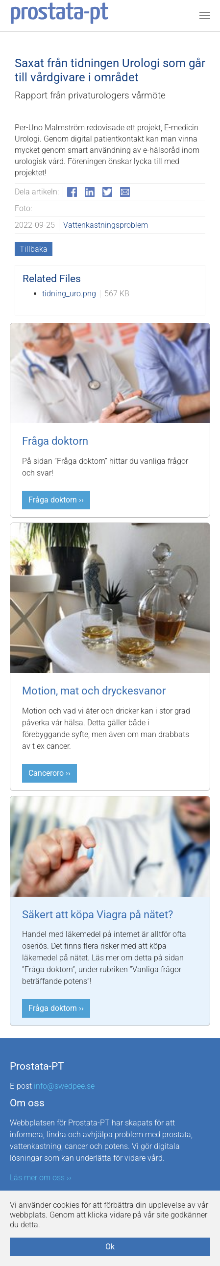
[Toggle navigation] (204, 15)
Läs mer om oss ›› (41, 1177)
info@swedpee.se (64, 1086)
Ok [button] (110, 1246)
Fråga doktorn (55, 441)
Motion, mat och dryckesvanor (94, 691)
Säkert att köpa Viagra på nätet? (97, 914)
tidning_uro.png (69, 293)
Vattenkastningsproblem (105, 225)
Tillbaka (34, 249)
